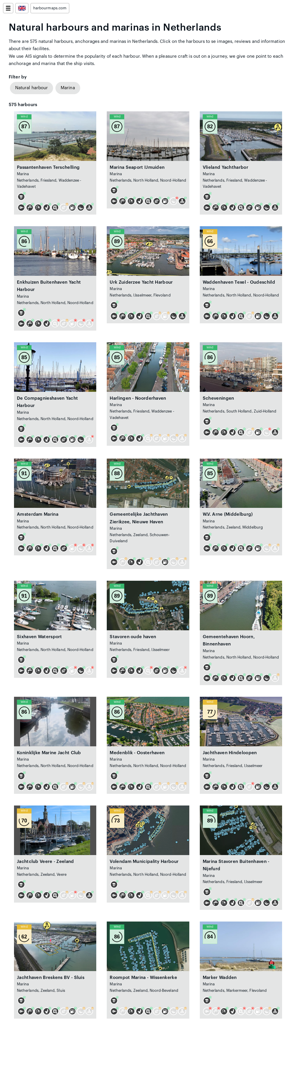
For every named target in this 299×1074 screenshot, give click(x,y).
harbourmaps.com (50, 8)
